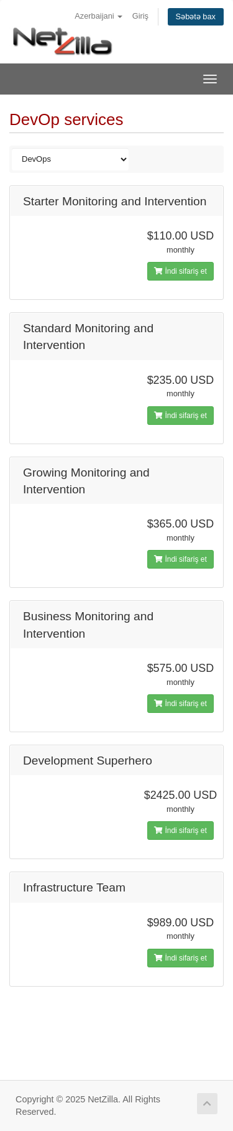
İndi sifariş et (180, 271)
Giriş (140, 16)
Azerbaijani (98, 16)
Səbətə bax (196, 16)
